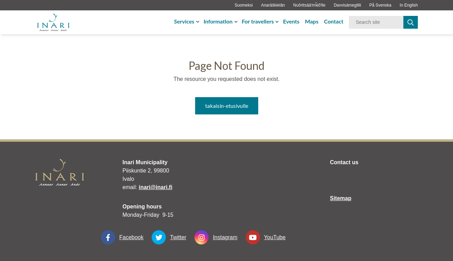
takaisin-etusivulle (226, 105)
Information (217, 21)
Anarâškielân (273, 5)
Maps (312, 21)
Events (291, 21)
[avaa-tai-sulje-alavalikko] (198, 21)
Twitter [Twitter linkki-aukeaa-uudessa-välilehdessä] (169, 237)
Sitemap (340, 198)
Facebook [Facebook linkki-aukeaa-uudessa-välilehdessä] (122, 237)
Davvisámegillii (347, 5)
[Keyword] (376, 22)
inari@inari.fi (155, 187)
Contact (333, 21)
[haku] (410, 22)
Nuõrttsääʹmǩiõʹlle (309, 5)
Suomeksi (243, 5)
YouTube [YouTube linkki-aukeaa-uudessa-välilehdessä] (266, 237)
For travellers (258, 21)
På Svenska (380, 5)
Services (184, 21)
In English (409, 5)
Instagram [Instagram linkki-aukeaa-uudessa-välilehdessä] (215, 237)
